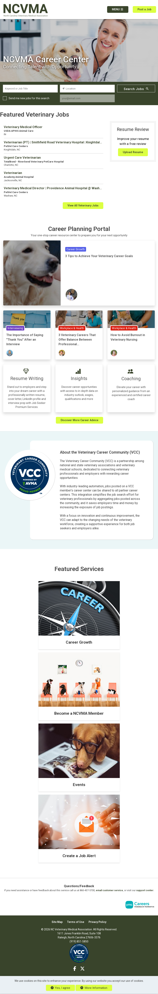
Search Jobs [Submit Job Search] (136, 88)
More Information (93, 988)
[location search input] (87, 89)
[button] (117, 9)
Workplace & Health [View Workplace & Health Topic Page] (72, 328)
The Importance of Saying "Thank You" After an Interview (24, 339)
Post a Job (144, 9)
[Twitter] (82, 968)
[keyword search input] (30, 89)
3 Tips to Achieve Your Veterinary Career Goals (99, 256)
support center (144, 890)
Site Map (57, 921)
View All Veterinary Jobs (83, 205)
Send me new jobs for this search (29, 98)
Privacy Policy (97, 921)
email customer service (109, 890)
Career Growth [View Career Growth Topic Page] (76, 249)
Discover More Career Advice (79, 420)
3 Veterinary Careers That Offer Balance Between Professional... (77, 339)
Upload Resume (133, 152)
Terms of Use (75, 921)
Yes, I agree (60, 988)
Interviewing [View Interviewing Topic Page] (15, 328)
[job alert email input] (87, 98)
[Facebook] (74, 968)
